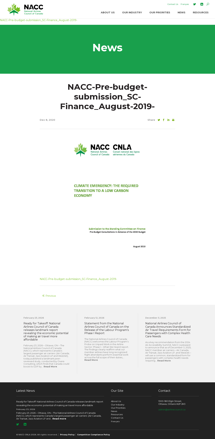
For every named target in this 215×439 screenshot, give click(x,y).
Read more (59, 418)
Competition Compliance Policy (93, 434)
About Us (108, 12)
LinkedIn (201, 4)
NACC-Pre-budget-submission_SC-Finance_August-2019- (78, 279)
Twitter (194, 4)
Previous (51, 295)
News (181, 12)
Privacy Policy (67, 434)
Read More (50, 366)
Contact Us (172, 4)
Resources (201, 12)
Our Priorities (159, 12)
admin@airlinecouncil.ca (171, 409)
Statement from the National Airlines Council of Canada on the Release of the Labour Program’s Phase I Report (106, 328)
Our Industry (132, 12)
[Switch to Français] (185, 4)
